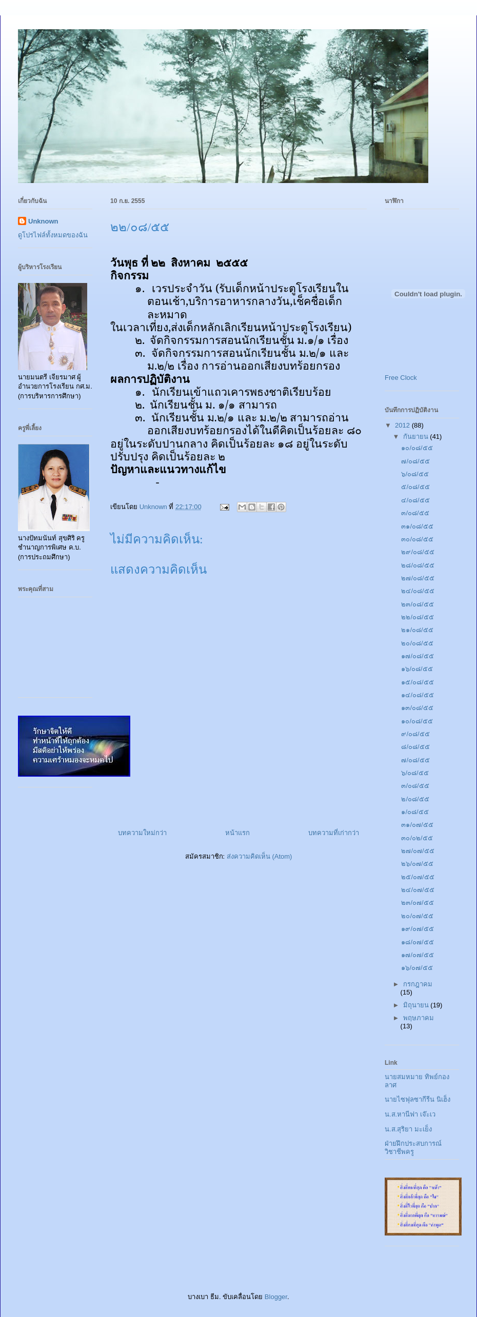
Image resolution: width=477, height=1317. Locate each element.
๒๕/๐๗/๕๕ (417, 877)
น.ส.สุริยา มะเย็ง (408, 1129)
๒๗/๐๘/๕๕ (417, 578)
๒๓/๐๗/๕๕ (417, 902)
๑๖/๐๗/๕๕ (416, 967)
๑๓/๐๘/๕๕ (417, 708)
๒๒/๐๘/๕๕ (417, 617)
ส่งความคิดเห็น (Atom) (259, 856)
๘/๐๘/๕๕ (415, 747)
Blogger (276, 1297)
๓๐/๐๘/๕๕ (417, 539)
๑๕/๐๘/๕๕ (417, 682)
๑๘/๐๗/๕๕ (417, 942)
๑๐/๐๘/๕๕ (416, 448)
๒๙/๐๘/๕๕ (417, 552)
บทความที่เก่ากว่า (333, 833)
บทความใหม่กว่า (142, 833)
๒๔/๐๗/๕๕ (417, 890)
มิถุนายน (417, 1005)
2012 (403, 425)
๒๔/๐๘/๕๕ (417, 591)
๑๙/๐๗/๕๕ (417, 929)
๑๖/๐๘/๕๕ (416, 669)
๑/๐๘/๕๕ (414, 812)
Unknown (43, 221)
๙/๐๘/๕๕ (415, 734)
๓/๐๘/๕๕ (415, 513)
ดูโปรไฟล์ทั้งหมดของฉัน (53, 235)
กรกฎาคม (417, 984)
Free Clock (401, 377)
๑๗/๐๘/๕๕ (417, 656)
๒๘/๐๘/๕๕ (417, 565)
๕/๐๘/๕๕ (415, 487)
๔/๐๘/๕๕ (415, 500)
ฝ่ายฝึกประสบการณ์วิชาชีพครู (413, 1148)
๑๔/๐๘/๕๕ (417, 695)
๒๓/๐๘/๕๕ (417, 604)
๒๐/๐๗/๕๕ (417, 916)
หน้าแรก (237, 833)
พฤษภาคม (418, 1018)
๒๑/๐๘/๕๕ (417, 630)
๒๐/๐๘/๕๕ (417, 643)
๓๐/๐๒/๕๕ (416, 838)
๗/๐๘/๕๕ (415, 461)
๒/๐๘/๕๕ (415, 799)
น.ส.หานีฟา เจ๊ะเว (410, 1114)
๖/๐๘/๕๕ (414, 474)
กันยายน (416, 436)
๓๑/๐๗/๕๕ (417, 824)
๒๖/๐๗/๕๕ (417, 863)
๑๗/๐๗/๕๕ (417, 955)
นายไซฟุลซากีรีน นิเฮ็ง (417, 1099)
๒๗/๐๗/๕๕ (417, 851)
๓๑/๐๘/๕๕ (417, 526)
